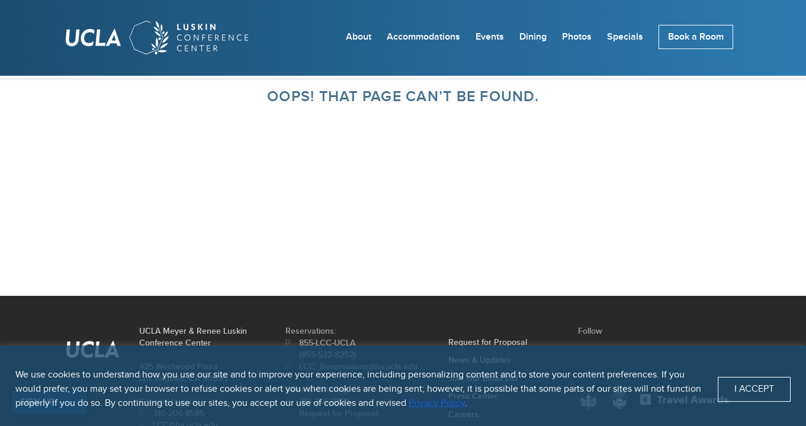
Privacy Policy (437, 403)
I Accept (754, 389)
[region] (403, 386)
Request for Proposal (487, 342)
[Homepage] (157, 40)
